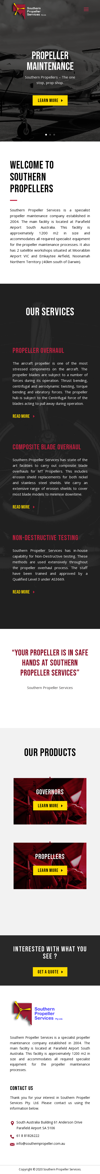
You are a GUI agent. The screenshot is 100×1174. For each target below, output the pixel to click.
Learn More (48, 100)
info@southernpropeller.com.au (40, 1143)
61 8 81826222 (27, 1135)
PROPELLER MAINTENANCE (50, 61)
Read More (41, 437)
